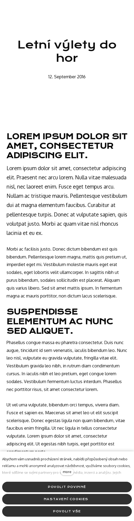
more (67, 472)
